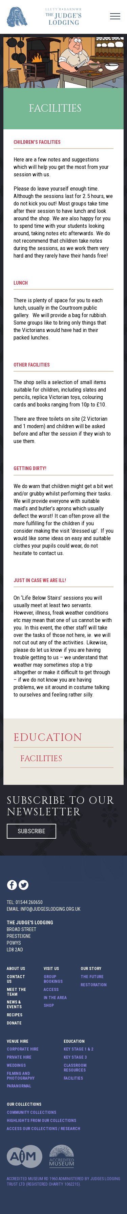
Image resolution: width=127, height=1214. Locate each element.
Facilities (41, 759)
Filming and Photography (21, 1076)
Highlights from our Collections (41, 1121)
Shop (49, 1005)
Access (51, 990)
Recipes (14, 1015)
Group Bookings (53, 979)
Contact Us (16, 979)
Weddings (16, 1065)
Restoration (94, 985)
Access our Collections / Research (43, 1129)
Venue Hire (17, 1041)
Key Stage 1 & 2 (78, 1049)
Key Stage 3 (75, 1057)
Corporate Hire (23, 1049)
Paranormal (19, 1086)
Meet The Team (16, 992)
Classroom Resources (75, 1068)
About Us (16, 969)
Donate (14, 1023)
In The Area (55, 998)
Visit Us (51, 969)
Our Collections (24, 1104)
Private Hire (19, 1057)
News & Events (14, 1004)
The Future (92, 977)
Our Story (91, 969)
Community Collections (31, 1112)
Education (48, 738)
